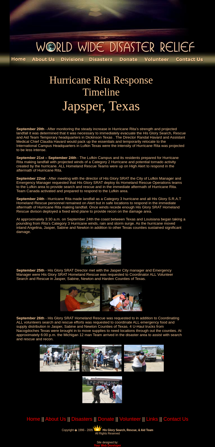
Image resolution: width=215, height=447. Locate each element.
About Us (55, 419)
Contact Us (175, 419)
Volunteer (130, 419)
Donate (106, 419)
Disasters (81, 419)
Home (33, 419)
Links (152, 419)
